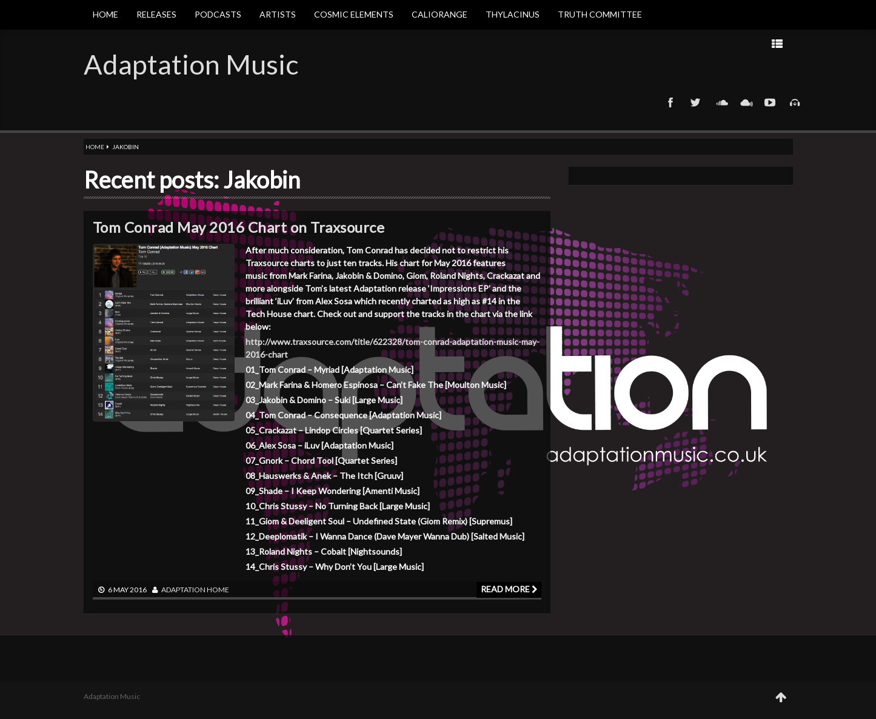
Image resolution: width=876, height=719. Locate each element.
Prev (667, 43)
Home (105, 14)
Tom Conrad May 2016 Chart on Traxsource (239, 227)
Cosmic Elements (353, 14)
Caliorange (439, 14)
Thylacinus (513, 14)
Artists (277, 14)
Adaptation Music (191, 64)
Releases (156, 14)
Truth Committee (600, 14)
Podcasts (218, 14)
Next (629, 43)
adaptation (183, 589)
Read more (509, 589)
